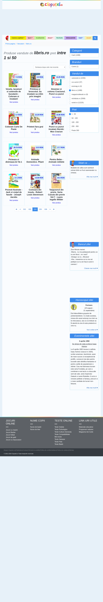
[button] (95, 38)
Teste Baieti (59, 444)
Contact (25, 450)
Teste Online (63, 420)
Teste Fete (58, 442)
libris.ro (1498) (77, 90)
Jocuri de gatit (11, 437)
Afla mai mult (92, 177)
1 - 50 (74, 114)
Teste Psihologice (61, 429)
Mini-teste (58, 437)
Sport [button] (29, 38)
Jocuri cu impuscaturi (13, 440)
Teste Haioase (60, 439)
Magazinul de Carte (86, 432)
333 (29, 209)
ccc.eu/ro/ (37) (77, 82)
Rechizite (59, 38)
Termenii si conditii (34, 450)
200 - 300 (75, 126)
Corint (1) (75, 66)
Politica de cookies (62, 450)
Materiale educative (86, 427)
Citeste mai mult (91, 268)
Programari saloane (86, 429)
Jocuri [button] (50, 38)
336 (45, 209)
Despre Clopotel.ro (9, 450)
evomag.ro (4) (77, 86)
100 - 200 (75, 122)
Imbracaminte (70, 38)
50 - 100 (75, 118)
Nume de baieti (35, 427)
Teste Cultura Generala (63, 432)
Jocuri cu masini (12, 430)
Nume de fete (35, 429)
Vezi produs (13, 102)
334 (35, 209)
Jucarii (88, 38)
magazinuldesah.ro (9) (80, 94)
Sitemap (71, 450)
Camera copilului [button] (17, 38)
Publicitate (19, 450)
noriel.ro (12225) (78, 102)
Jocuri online (10, 422)
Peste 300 (75, 130)
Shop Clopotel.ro (6, 38)
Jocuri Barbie (10, 432)
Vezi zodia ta (92, 330)
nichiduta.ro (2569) (78, 98)
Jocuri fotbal (10, 435)
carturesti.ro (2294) (78, 78)
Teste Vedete (59, 427)
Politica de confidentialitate (48, 450)
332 (24, 209)
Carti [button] (80, 38)
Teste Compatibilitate (62, 434)
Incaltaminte (40, 38)
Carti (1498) (76, 55)
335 (40, 209)
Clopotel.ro (51, 5)
